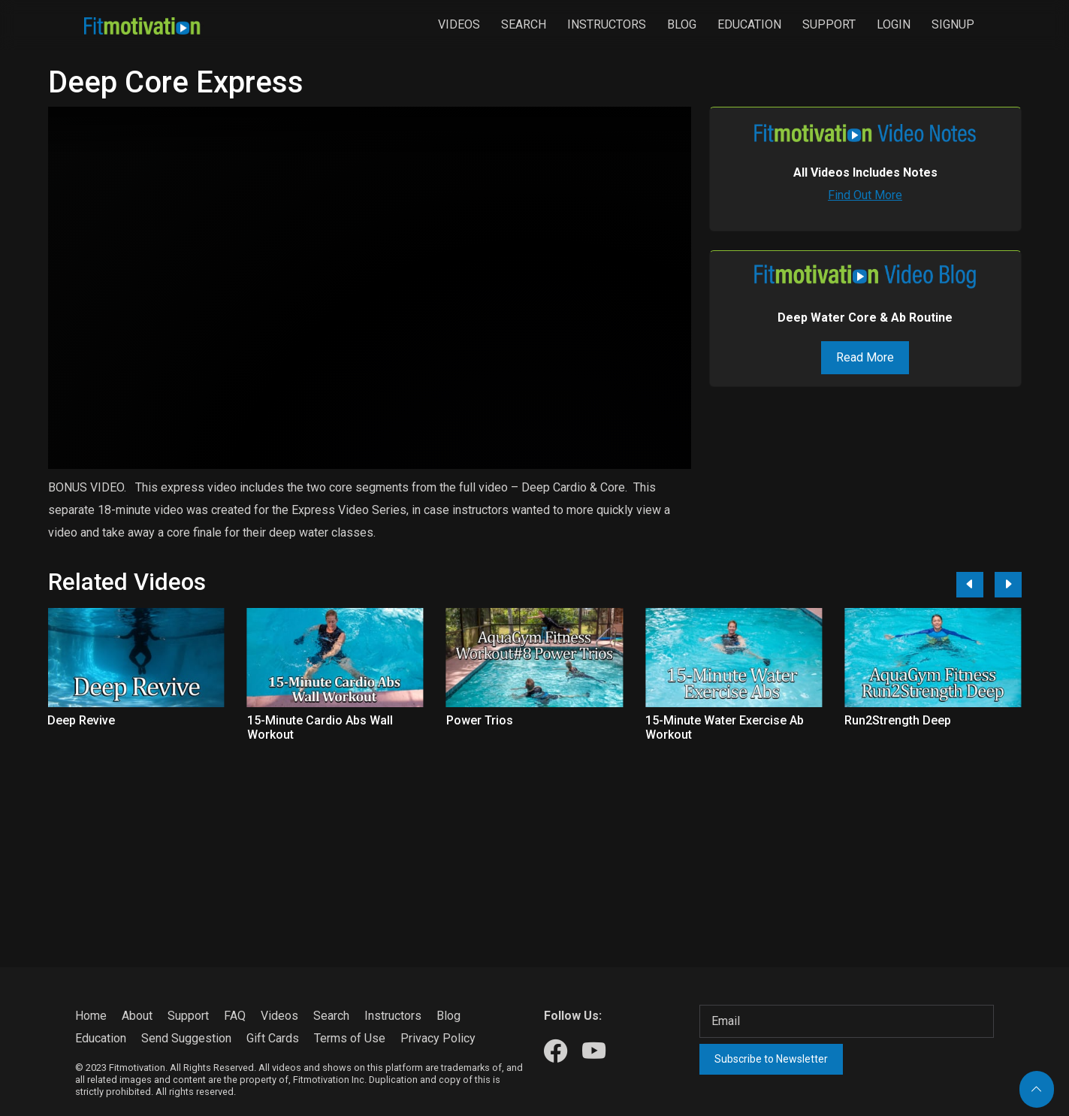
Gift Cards (272, 1038)
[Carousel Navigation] (983, 584)
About (137, 1016)
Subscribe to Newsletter (771, 1059)
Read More (865, 357)
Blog (681, 24)
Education (749, 24)
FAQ (235, 1016)
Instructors (606, 24)
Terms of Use (349, 1038)
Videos (459, 24)
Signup (953, 24)
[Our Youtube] (593, 1052)
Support (829, 24)
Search (523, 24)
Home (91, 1016)
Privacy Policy (438, 1038)
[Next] (1008, 584)
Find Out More (865, 195)
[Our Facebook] (555, 1052)
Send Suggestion (186, 1038)
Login (893, 24)
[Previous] (969, 584)
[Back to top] (1036, 1089)
